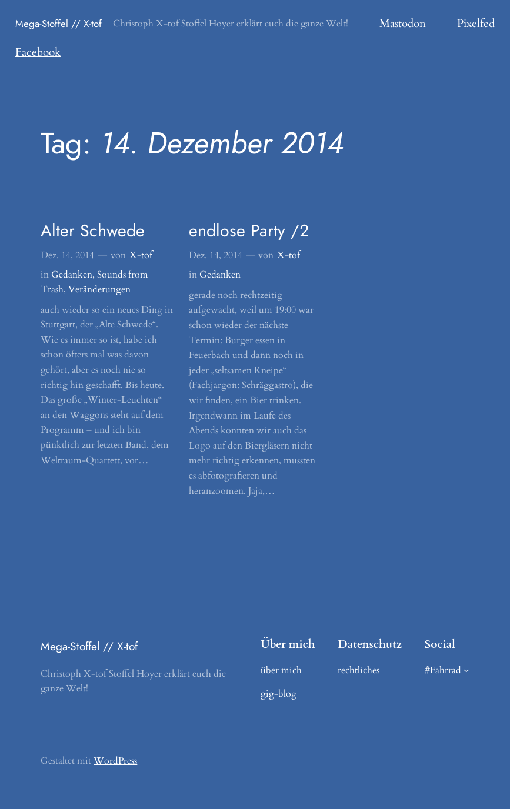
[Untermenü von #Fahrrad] (466, 670)
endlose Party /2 (249, 230)
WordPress (115, 760)
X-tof (140, 255)
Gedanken (71, 274)
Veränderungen (99, 289)
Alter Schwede (93, 230)
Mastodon (402, 23)
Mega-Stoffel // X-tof (58, 23)
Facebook (38, 52)
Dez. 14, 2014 (67, 255)
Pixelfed (476, 23)
